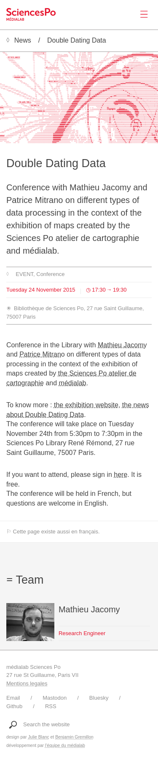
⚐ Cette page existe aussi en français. (53, 531)
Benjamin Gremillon (74, 737)
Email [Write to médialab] (13, 698)
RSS (50, 706)
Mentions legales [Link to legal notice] (27, 683)
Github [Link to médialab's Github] (14, 706)
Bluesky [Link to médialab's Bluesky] (99, 698)
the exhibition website (86, 405)
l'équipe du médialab (65, 745)
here (120, 474)
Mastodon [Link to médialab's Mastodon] (55, 698)
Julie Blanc (38, 737)
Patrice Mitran (40, 354)
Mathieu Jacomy (122, 345)
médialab (72, 383)
